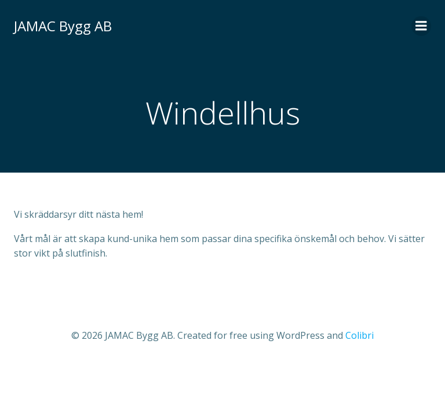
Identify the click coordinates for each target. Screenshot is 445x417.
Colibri (359, 335)
